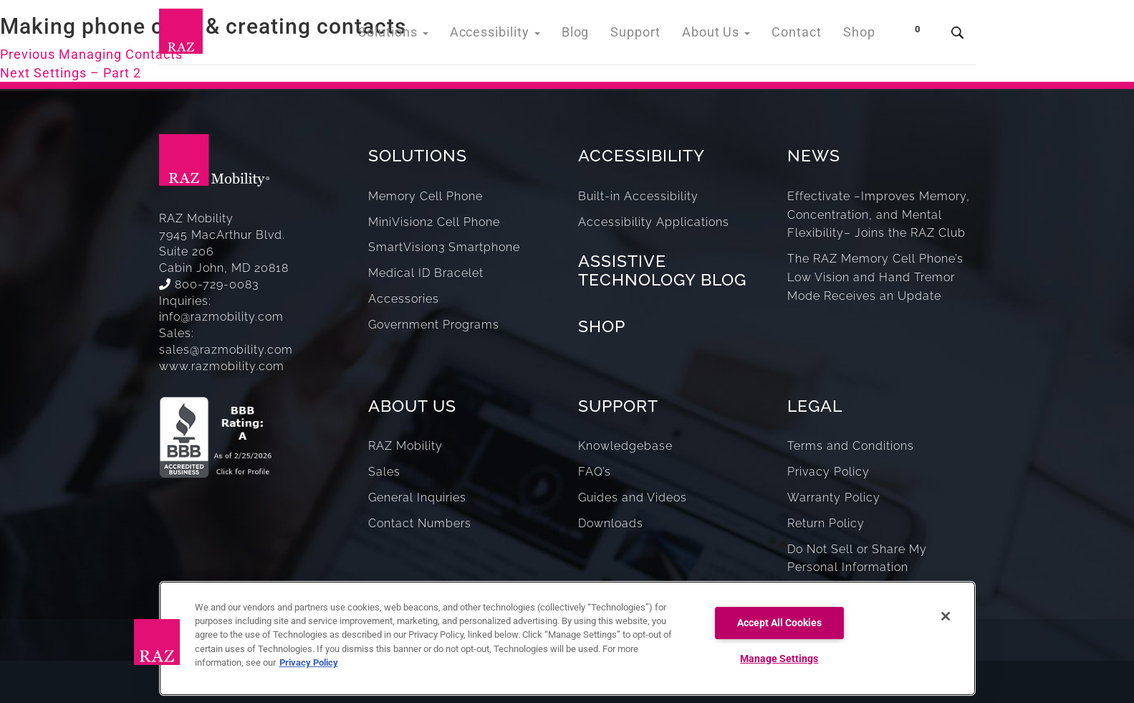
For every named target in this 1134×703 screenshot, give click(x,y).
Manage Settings (779, 659)
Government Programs (433, 324)
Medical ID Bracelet (426, 273)
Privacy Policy (828, 471)
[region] (567, 638)
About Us (727, 35)
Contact (802, 35)
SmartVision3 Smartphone (444, 247)
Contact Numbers (419, 523)
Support (651, 35)
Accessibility (520, 35)
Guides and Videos (632, 497)
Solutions (426, 35)
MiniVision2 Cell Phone (434, 222)
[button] (157, 642)
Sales (384, 471)
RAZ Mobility (405, 446)
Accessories (403, 299)
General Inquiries (417, 497)
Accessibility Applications (653, 222)
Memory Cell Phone (425, 196)
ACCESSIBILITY (641, 155)
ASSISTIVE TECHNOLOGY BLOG (662, 269)
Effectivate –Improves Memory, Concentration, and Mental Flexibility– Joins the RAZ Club (878, 214)
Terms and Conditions (850, 446)
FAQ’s (594, 471)
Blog (594, 35)
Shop (860, 35)
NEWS (813, 155)
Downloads (610, 523)
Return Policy (826, 523)
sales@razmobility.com (226, 350)
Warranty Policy (833, 497)
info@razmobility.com (221, 317)
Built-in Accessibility (638, 196)
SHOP (601, 326)
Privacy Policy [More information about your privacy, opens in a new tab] (308, 662)
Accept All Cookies (779, 623)
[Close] (945, 616)
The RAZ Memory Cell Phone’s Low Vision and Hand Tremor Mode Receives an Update (875, 277)
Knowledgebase (625, 446)
